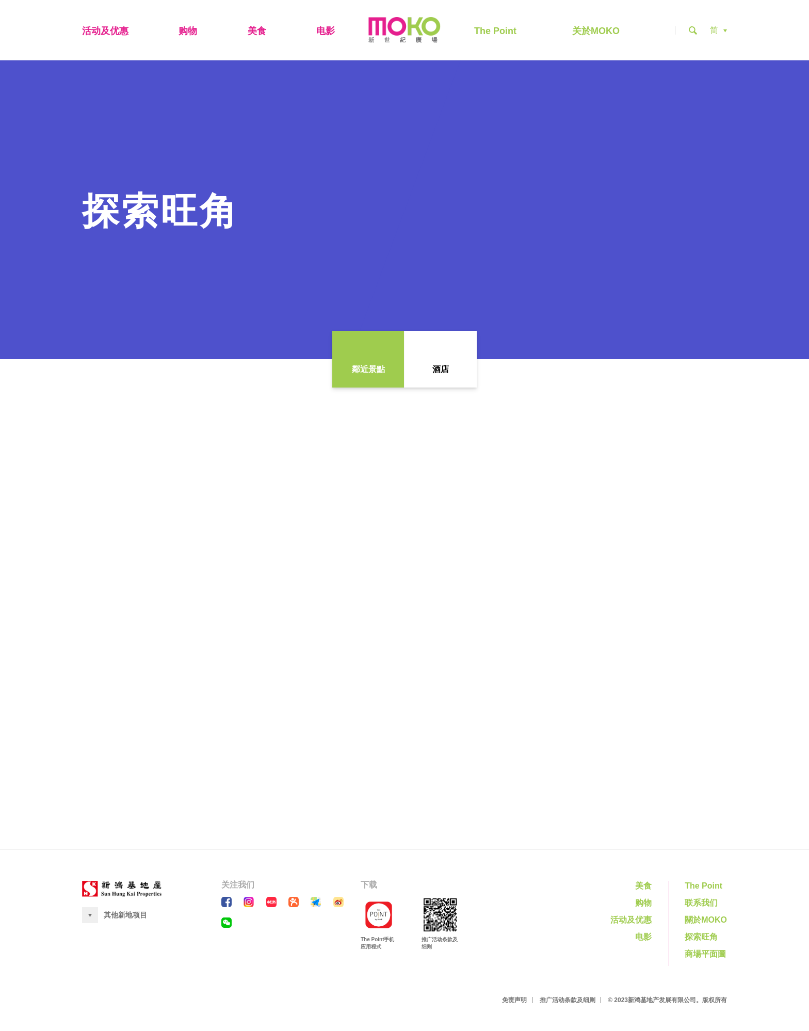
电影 (325, 32)
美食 (257, 32)
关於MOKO (596, 32)
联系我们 (701, 904)
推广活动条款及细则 (567, 1002)
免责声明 (514, 1002)
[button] (718, 31)
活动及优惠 (105, 32)
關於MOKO (706, 921)
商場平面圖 (705, 956)
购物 (188, 32)
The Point (495, 32)
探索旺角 (701, 939)
